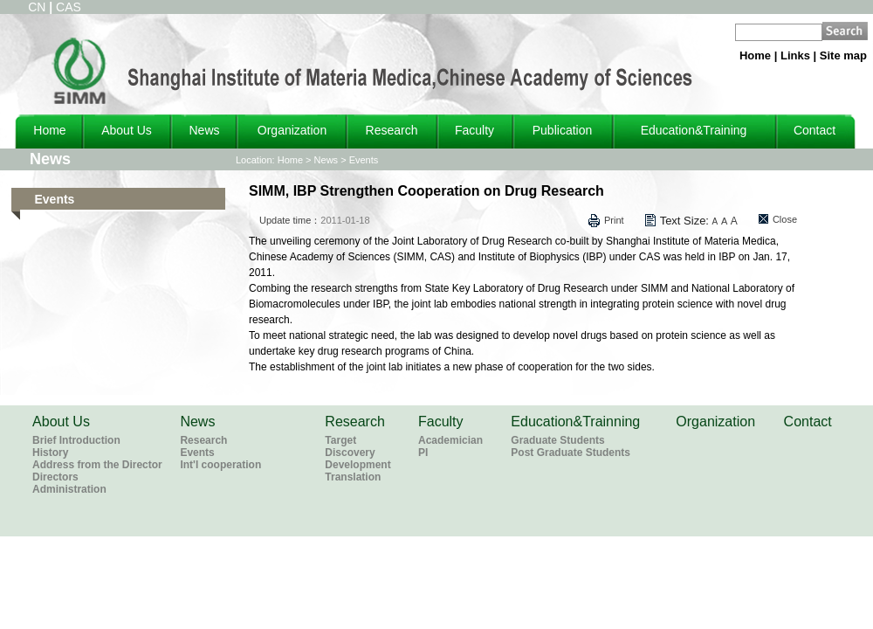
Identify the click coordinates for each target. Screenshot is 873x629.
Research (392, 130)
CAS (68, 7)
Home (755, 55)
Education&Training (694, 130)
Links (795, 55)
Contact (814, 130)
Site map (843, 55)
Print (614, 220)
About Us (126, 130)
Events (364, 160)
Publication (563, 130)
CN (36, 7)
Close (785, 219)
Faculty (474, 130)
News (204, 130)
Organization (292, 130)
